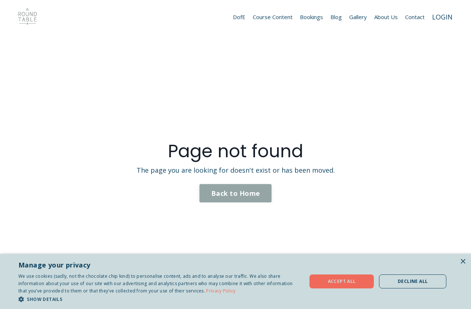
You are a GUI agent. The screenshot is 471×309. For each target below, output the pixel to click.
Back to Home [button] (235, 193)
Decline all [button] (413, 281)
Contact (415, 17)
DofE (239, 17)
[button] (158, 299)
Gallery (358, 17)
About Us (386, 17)
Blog (336, 17)
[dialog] (235, 281)
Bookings (311, 17)
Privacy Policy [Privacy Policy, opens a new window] (221, 291)
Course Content (273, 17)
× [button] (462, 262)
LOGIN (442, 16)
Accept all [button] (342, 281)
